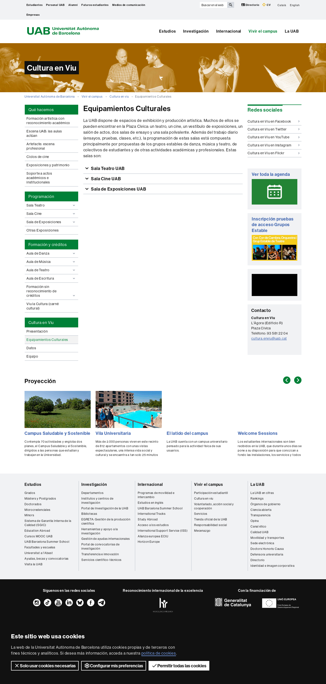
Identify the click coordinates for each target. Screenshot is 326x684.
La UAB (292, 31)
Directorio (250, 5)
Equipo (32, 356)
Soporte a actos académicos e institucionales (39, 177)
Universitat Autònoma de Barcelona (50, 96)
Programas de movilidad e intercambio (156, 495)
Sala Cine (51, 213)
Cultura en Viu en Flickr (274, 153)
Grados (30, 493)
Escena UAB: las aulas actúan (44, 133)
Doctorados (33, 504)
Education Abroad (37, 530)
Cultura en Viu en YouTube (274, 137)
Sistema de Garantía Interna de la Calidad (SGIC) (48, 523)
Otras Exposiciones (42, 230)
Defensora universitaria (267, 554)
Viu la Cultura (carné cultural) (42, 306)
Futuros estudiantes (95, 5)
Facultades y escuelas (40, 547)
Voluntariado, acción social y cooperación (214, 506)
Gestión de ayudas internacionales (105, 539)
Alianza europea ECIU (153, 536)
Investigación (196, 31)
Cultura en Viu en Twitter (274, 129)
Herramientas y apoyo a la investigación (99, 531)
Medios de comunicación (128, 5)
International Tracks (152, 514)
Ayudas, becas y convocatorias (47, 558)
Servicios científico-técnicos (101, 560)
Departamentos (92, 493)
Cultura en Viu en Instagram (274, 145)
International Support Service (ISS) (163, 530)
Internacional (228, 31)
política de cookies (158, 653)
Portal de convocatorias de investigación (100, 546)
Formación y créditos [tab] (47, 244)
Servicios (200, 514)
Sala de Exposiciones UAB (118, 189)
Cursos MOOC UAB (39, 536)
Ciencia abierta (261, 510)
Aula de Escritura (51, 278)
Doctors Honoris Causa (267, 549)
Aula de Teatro (51, 270)
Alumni (73, 5)
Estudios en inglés (150, 502)
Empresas (33, 14)
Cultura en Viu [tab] (41, 322)
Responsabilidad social (210, 525)
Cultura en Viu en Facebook (274, 121)
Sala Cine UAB (105, 178)
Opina (255, 521)
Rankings (257, 498)
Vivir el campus (263, 31)
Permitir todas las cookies (178, 666)
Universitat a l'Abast (39, 553)
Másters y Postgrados (40, 498)
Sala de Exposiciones (51, 222)
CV (266, 5)
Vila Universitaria (113, 433)
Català (281, 5)
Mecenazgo (202, 530)
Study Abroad (148, 519)
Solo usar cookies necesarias (45, 666)
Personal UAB (55, 5)
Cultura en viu (119, 96)
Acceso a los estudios (153, 525)
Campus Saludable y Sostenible (57, 433)
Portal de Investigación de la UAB (104, 508)
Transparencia (260, 515)
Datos (31, 348)
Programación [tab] (41, 196)
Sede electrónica (262, 543)
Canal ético (258, 526)
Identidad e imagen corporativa (273, 566)
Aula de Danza (51, 253)
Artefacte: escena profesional (40, 146)
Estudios (167, 31)
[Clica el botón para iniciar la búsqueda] (230, 5)
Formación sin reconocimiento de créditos (51, 291)
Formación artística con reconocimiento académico (48, 120)
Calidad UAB (260, 532)
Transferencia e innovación (100, 554)
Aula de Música (51, 261)
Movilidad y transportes (267, 538)
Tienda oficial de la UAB (210, 519)
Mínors (29, 515)
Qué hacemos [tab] (41, 109)
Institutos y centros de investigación (97, 500)
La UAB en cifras (262, 493)
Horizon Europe (149, 541)
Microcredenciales (37, 510)
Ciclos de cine (37, 157)
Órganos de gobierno (266, 504)
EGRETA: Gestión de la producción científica (105, 521)
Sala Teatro (51, 205)
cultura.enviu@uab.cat (269, 338)
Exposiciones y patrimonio (48, 165)
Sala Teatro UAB (107, 168)
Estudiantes (34, 5)
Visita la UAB (33, 564)
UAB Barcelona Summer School (47, 541)
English (295, 5)
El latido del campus (187, 433)
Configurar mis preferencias (113, 666)
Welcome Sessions (258, 433)
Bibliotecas (89, 514)
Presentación (37, 331)
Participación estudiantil (211, 493)
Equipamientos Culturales (47, 339)
